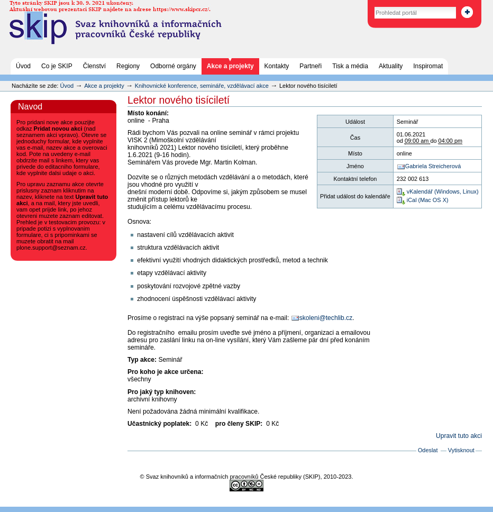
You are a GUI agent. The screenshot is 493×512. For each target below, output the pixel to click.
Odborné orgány (173, 66)
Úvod (23, 66)
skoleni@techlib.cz (326, 318)
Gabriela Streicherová (433, 166)
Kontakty (276, 66)
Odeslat (428, 450)
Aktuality (391, 66)
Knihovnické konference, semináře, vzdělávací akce (202, 86)
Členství (94, 66)
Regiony (128, 66)
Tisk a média (350, 66)
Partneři (310, 66)
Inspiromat (428, 66)
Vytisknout (461, 450)
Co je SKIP (56, 66)
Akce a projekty (230, 66)
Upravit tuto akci (459, 436)
